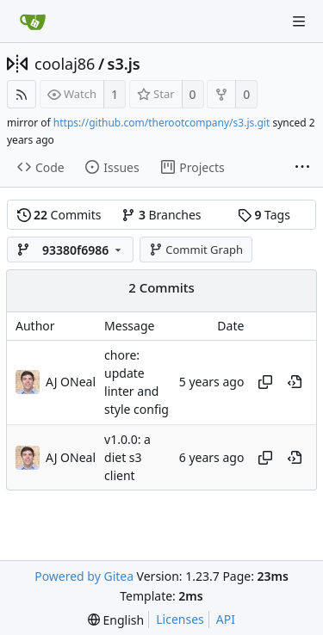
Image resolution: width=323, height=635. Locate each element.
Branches (161, 215)
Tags (264, 215)
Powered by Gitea (84, 576)
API (225, 619)
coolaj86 (64, 63)
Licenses (180, 619)
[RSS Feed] (21, 94)
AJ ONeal (71, 457)
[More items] (302, 168)
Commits (59, 215)
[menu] (116, 620)
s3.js (124, 63)
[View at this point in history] (294, 382)
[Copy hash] (265, 382)
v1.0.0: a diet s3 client (127, 457)
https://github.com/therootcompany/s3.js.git (161, 122)
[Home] (33, 21)
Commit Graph (196, 249)
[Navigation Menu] (298, 21)
